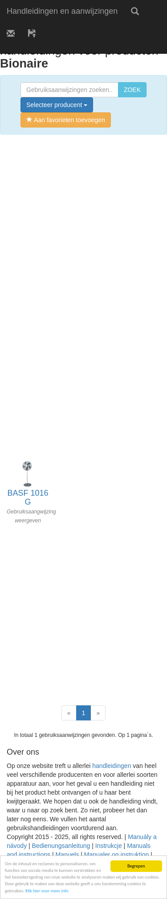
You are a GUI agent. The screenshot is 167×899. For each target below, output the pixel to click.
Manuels (67, 854)
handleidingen (111, 765)
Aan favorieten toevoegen (65, 119)
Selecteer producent (56, 104)
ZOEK (132, 89)
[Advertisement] (83, 226)
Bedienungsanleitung (61, 845)
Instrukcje (108, 845)
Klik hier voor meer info (47, 891)
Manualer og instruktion (116, 854)
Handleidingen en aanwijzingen (62, 11)
